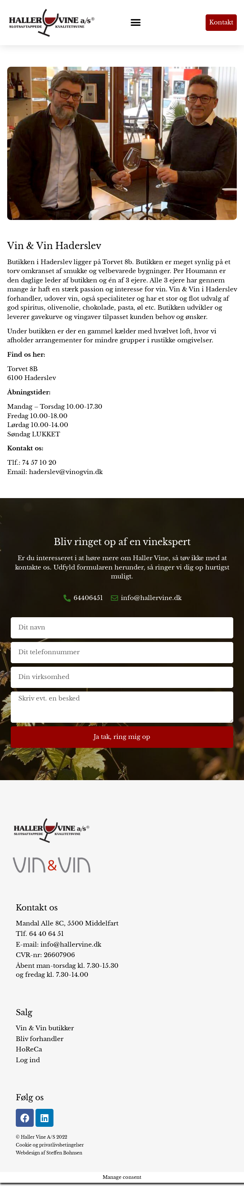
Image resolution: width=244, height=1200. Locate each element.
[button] (136, 22)
